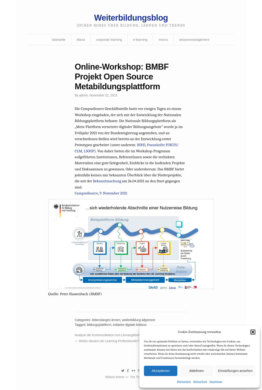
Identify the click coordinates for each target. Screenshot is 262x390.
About (81, 39)
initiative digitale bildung (129, 325)
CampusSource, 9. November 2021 (101, 193)
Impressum (215, 381)
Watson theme (114, 377)
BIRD (141, 145)
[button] (253, 332)
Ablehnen (196, 371)
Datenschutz (184, 381)
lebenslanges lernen (106, 320)
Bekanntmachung (107, 181)
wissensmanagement (194, 39)
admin (83, 95)
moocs (163, 39)
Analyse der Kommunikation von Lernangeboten (109, 335)
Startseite (58, 39)
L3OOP (89, 151)
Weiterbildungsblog (131, 17)
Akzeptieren (161, 371)
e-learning (140, 39)
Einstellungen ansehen (235, 371)
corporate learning (109, 39)
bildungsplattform (99, 325)
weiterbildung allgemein (138, 320)
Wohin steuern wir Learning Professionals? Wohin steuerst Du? (123, 341)
